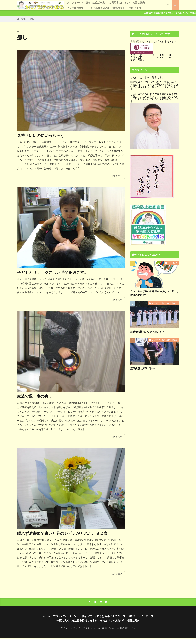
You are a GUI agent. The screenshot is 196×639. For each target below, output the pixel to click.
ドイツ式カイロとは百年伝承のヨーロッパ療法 (109, 616)
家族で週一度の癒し (36, 396)
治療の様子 (118, 7)
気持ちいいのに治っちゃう (42, 135)
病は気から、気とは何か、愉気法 (164, 304)
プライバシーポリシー (64, 616)
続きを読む (117, 176)
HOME (23, 19)
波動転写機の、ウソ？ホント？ (148, 331)
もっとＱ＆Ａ (172, 263)
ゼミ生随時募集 (75, 7)
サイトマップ (148, 616)
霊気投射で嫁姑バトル (143, 368)
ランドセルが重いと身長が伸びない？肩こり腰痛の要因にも (154, 293)
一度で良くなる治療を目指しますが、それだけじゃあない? (90, 621)
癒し (32, 19)
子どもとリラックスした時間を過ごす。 (55, 272)
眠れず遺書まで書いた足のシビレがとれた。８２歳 (65, 533)
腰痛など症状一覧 (95, 2)
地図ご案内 (139, 2)
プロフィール (74, 2)
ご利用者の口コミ (118, 2)
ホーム (44, 616)
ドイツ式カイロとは (99, 7)
